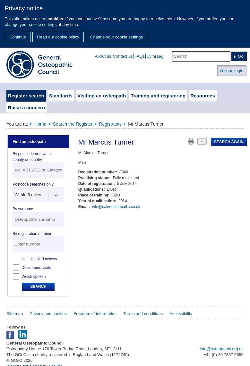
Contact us (123, 56)
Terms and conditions (143, 313)
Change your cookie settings (116, 37)
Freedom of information (94, 313)
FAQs (139, 56)
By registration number (32, 233)
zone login (231, 70)
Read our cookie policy (58, 37)
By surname (23, 209)
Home (40, 124)
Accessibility (180, 313)
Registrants (110, 124)
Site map (14, 313)
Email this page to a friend (202, 141)
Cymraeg (154, 56)
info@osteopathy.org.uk (222, 348)
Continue (17, 37)
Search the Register (73, 124)
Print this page (191, 141)
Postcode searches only (33, 184)
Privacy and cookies (48, 313)
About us (103, 56)
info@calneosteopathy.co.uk (116, 206)
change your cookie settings (30, 24)
